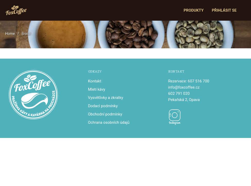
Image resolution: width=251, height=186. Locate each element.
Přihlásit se (224, 10)
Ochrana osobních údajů (108, 122)
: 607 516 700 (197, 81)
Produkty (194, 10)
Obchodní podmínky (105, 114)
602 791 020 (178, 93)
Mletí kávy (96, 89)
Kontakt (94, 81)
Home (10, 34)
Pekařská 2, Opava (184, 99)
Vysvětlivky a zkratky (105, 97)
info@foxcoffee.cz (184, 87)
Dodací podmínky (103, 106)
